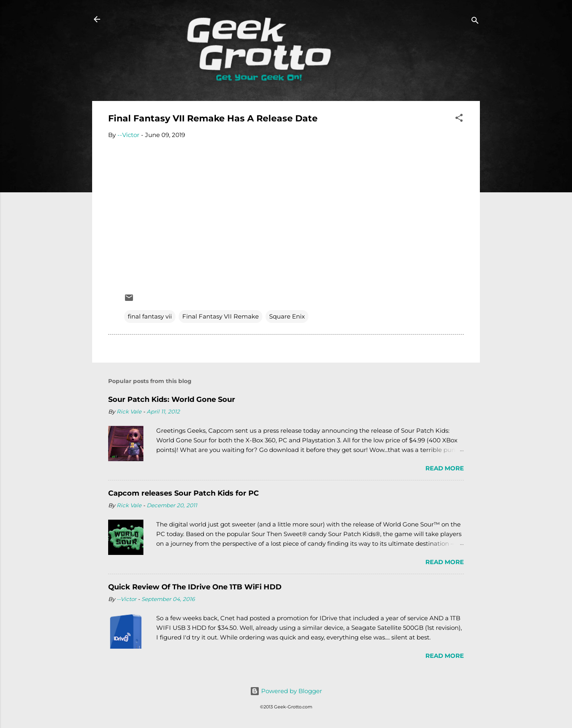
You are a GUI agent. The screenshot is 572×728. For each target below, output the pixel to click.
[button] (459, 119)
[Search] (475, 22)
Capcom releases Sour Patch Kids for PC (183, 493)
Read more (444, 468)
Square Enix (287, 316)
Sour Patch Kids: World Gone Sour (171, 399)
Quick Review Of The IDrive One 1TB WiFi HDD (195, 587)
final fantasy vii (150, 316)
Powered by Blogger (286, 691)
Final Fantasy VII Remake (220, 316)
